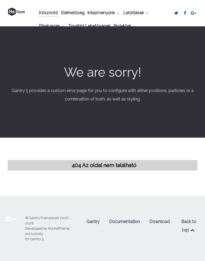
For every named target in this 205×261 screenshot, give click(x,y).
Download (159, 221)
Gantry (93, 221)
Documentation (124, 221)
